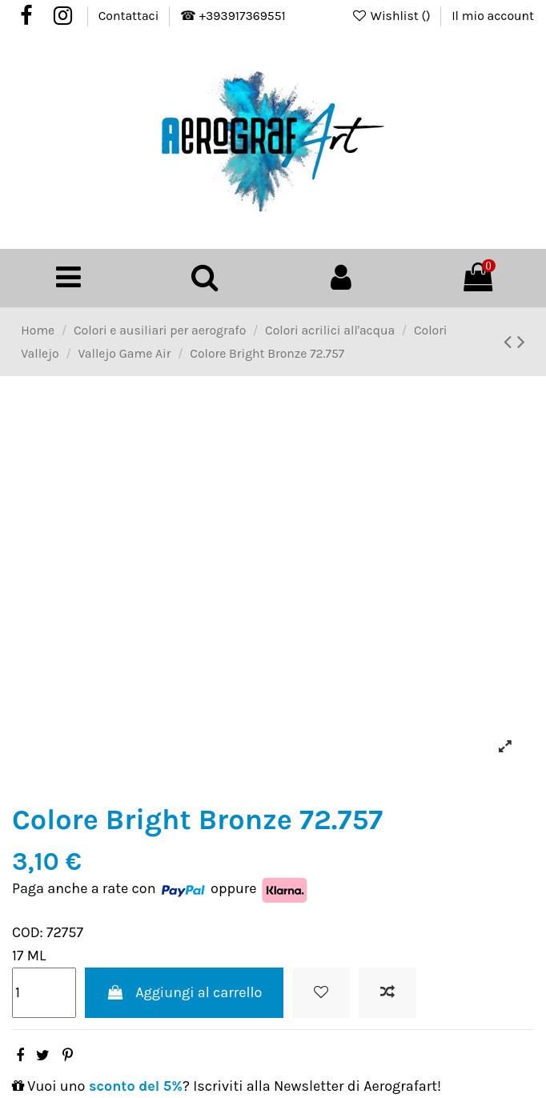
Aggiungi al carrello (184, 992)
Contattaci (130, 16)
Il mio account (493, 16)
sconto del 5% (136, 1086)
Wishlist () (392, 16)
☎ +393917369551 (233, 16)
